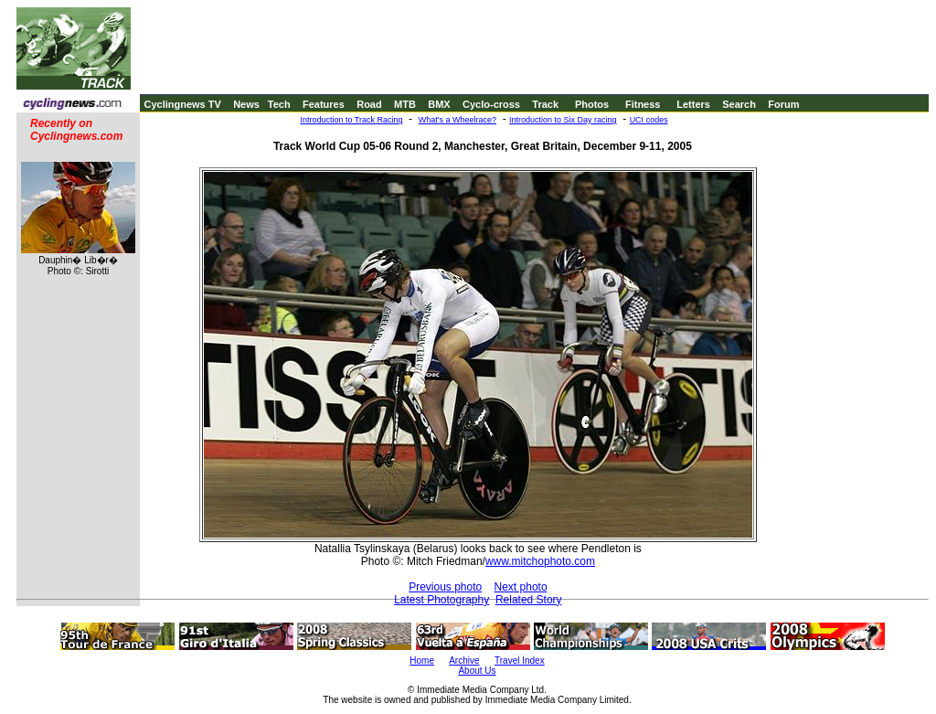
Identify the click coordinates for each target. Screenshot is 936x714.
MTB (405, 104)
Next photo (521, 587)
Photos (592, 104)
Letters (693, 104)
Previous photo (445, 587)
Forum (783, 104)
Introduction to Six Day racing (563, 119)
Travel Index (520, 660)
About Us (476, 671)
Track (545, 104)
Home (422, 660)
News (246, 104)
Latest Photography (441, 599)
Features (324, 104)
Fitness (643, 104)
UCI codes (649, 119)
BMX (439, 104)
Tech (279, 104)
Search (739, 104)
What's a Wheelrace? (457, 119)
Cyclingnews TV (182, 104)
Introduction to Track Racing (351, 119)
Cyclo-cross (491, 104)
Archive (464, 660)
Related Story (528, 599)
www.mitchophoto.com (540, 561)
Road (369, 104)
